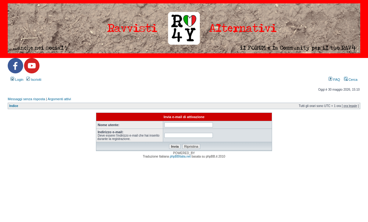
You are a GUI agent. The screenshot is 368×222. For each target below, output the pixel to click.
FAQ (334, 79)
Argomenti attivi (59, 99)
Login (16, 79)
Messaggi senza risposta (26, 99)
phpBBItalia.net (180, 156)
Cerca (351, 79)
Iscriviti (33, 79)
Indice (13, 106)
